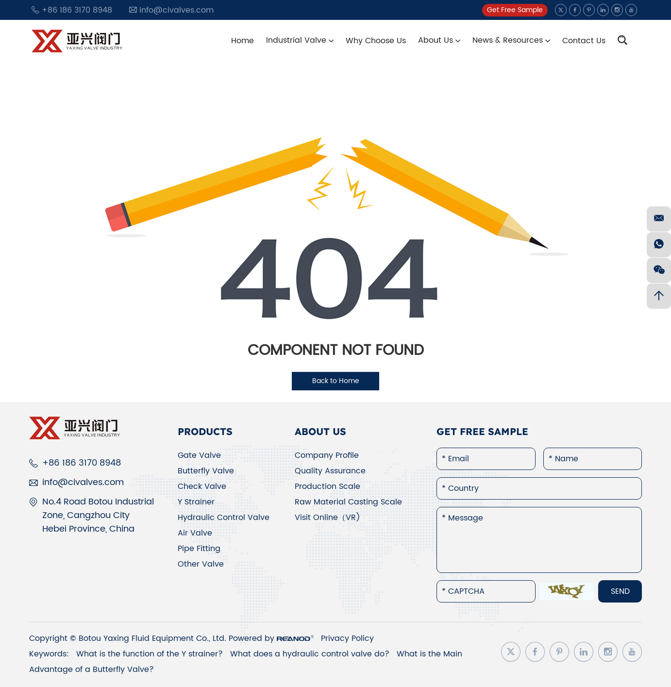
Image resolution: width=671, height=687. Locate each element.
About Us (439, 40)
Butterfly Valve (206, 471)
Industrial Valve (300, 40)
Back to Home (335, 380)
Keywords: (49, 654)
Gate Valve (199, 455)
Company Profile (327, 455)
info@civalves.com (176, 10)
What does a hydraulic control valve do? (311, 654)
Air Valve (195, 533)
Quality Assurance (330, 471)
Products (205, 431)
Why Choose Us (376, 40)
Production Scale (327, 486)
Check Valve (202, 486)
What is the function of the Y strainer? (150, 654)
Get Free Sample (515, 10)
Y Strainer (196, 502)
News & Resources (511, 40)
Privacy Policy (347, 638)
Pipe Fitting (199, 548)
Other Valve (201, 564)
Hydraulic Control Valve (223, 517)
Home (242, 40)
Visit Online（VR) (327, 517)
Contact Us (583, 40)
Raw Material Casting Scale (348, 502)
